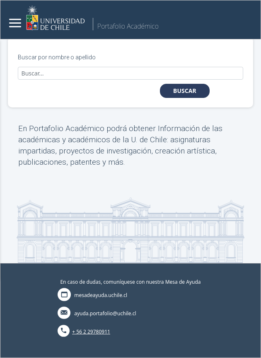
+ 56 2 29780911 (91, 331)
